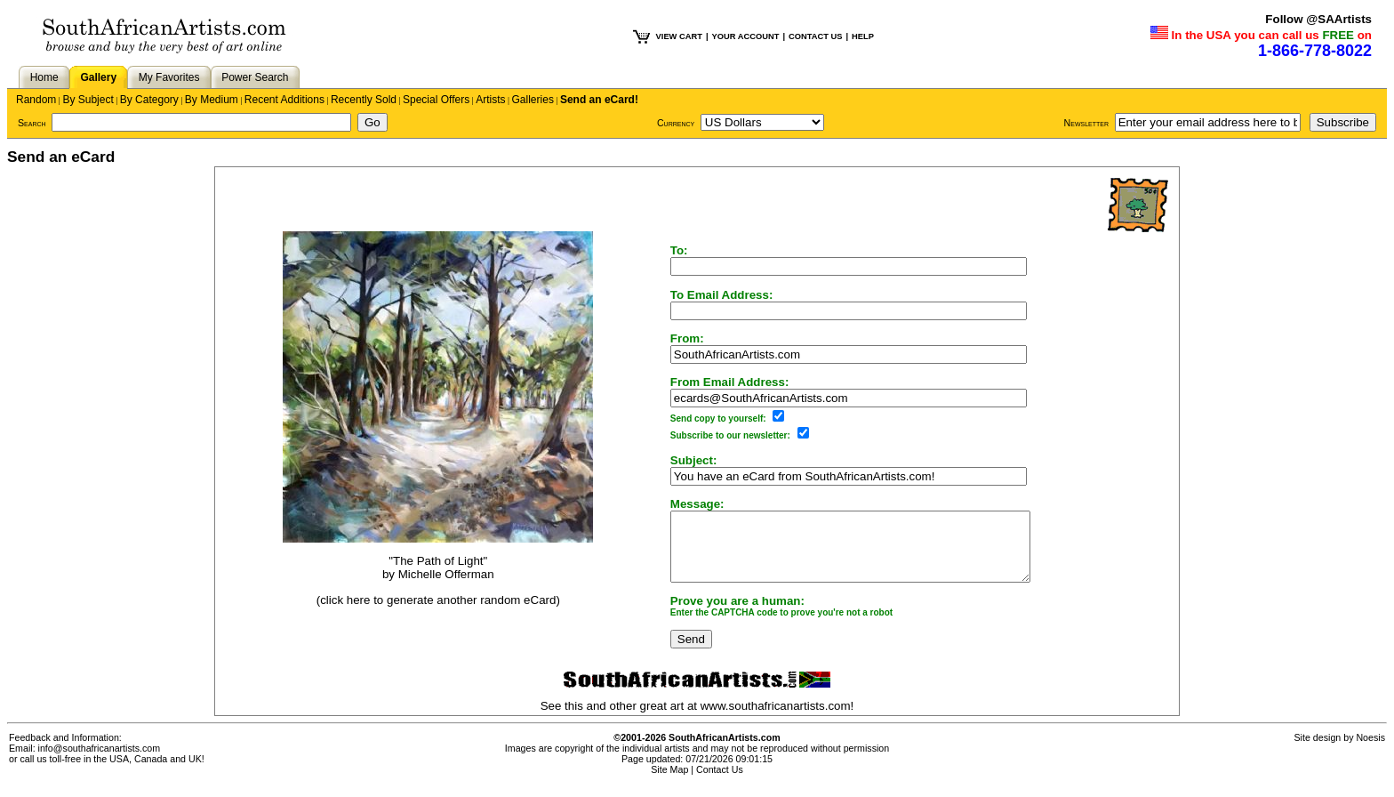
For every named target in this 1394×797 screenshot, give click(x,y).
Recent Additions (284, 99)
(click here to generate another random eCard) (426, 606)
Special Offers (436, 99)
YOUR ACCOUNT (746, 36)
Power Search (254, 77)
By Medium (211, 99)
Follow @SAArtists (1318, 19)
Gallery (98, 77)
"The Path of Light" (425, 568)
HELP (863, 36)
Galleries (533, 99)
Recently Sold (364, 99)
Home (44, 77)
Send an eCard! (599, 99)
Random (36, 99)
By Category (149, 99)
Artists (490, 99)
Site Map (669, 782)
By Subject (87, 99)
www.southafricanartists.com (776, 719)
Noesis (1370, 750)
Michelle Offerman (434, 581)
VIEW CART (679, 36)
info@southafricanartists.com (99, 761)
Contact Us (719, 782)
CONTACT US (815, 36)
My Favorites (169, 77)
